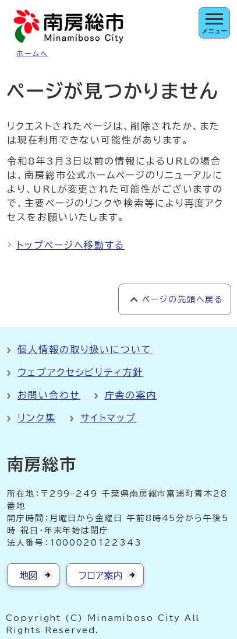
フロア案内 (100, 575)
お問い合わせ (48, 395)
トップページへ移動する (70, 245)
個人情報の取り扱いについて (84, 349)
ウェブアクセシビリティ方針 (80, 372)
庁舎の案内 (131, 395)
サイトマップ (108, 417)
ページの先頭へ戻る (182, 299)
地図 (28, 575)
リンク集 (36, 417)
